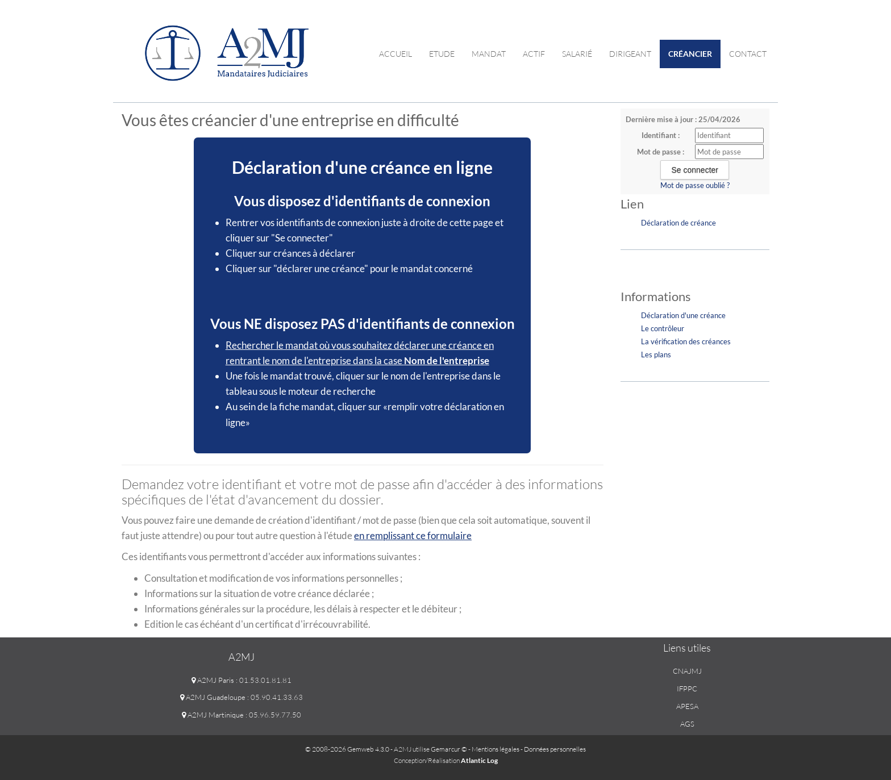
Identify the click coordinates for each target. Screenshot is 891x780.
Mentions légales (495, 749)
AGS (687, 723)
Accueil (395, 54)
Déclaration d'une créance (683, 315)
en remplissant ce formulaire (413, 535)
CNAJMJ (687, 670)
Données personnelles (555, 749)
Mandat (489, 54)
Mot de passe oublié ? (695, 185)
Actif (534, 54)
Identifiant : (661, 135)
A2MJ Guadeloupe (212, 697)
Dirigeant (630, 54)
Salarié (577, 54)
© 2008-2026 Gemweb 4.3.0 (347, 749)
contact (748, 54)
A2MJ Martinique (213, 714)
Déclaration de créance (678, 222)
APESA (687, 706)
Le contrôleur (662, 328)
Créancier (690, 54)
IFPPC (687, 688)
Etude (442, 54)
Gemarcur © (449, 749)
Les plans (656, 354)
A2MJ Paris (212, 680)
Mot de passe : (660, 151)
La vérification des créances (686, 341)
